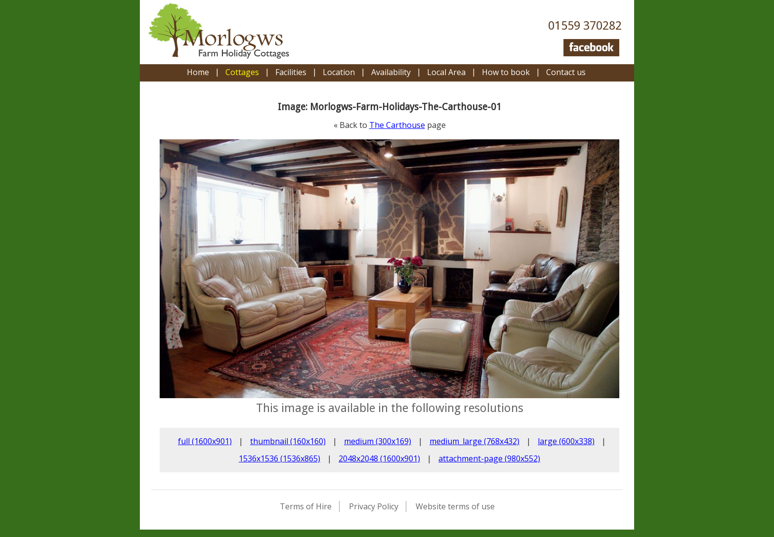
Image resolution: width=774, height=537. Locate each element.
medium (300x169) (377, 441)
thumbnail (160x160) (288, 441)
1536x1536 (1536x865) (279, 458)
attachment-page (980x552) (489, 458)
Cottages (242, 72)
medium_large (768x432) (474, 441)
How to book (506, 72)
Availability (391, 72)
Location (339, 72)
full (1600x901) (205, 441)
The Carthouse (397, 125)
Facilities (290, 72)
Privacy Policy (373, 506)
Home (198, 72)
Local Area (446, 72)
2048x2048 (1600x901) (379, 458)
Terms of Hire (306, 506)
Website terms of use (455, 506)
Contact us (566, 72)
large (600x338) (566, 441)
